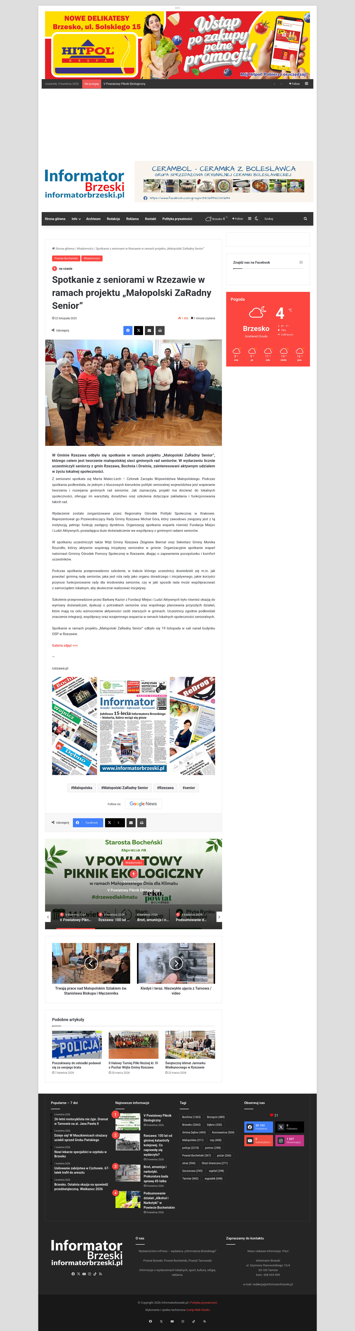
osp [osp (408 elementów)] (215, 1140)
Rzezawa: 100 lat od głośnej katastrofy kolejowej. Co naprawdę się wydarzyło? (158, 1145)
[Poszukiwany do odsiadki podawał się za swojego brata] (77, 1045)
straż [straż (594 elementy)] (188, 1163)
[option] (133, 884)
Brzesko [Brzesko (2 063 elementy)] (191, 1124)
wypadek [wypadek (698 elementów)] (214, 1178)
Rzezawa (166, 788)
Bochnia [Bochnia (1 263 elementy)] (191, 1117)
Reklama (132, 219)
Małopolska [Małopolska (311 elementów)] (193, 1140)
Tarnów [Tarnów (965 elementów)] (190, 1178)
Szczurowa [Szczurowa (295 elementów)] (192, 1171)
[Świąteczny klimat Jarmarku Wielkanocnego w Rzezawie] (190, 1045)
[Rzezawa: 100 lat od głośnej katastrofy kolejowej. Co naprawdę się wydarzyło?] (127, 1141)
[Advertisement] (177, 122)
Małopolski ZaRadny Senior (125, 788)
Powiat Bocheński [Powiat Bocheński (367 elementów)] (196, 1155)
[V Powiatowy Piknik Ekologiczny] (127, 1121)
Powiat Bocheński (66, 258)
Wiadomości (85, 248)
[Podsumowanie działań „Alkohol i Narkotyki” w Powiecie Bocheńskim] (127, 1199)
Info (74, 219)
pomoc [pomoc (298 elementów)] (213, 1147)
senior (190, 788)
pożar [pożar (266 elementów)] (224, 1155)
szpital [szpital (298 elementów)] (216, 1171)
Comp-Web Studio (198, 1310)
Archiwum (93, 219)
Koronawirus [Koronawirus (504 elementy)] (223, 1132)
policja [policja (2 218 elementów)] (190, 1147)
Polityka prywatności (177, 219)
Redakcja (113, 219)
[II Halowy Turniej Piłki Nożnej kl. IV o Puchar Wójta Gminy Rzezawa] (133, 1045)
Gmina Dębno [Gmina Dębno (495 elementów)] (194, 1132)
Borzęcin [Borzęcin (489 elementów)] (216, 1117)
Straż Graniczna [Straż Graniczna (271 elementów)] (215, 1163)
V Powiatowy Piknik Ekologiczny (124, 83)
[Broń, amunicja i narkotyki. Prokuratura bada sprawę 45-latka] (127, 1173)
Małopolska (82, 788)
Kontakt (150, 219)
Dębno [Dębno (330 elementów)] (214, 1124)
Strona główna (55, 219)
